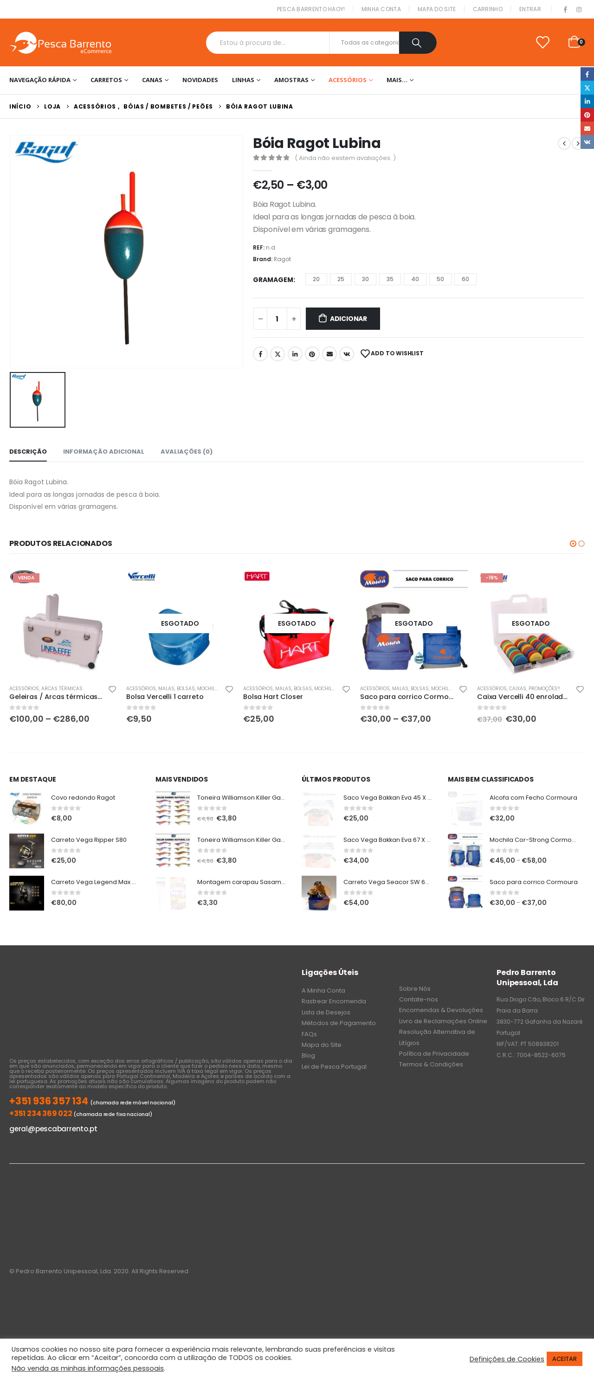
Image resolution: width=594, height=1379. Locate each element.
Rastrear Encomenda (334, 1001)
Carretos (106, 80)
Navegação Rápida (40, 80)
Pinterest (312, 353)
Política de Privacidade (434, 1053)
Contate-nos (418, 999)
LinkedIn (295, 353)
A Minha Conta (323, 990)
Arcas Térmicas (62, 688)
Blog (308, 1055)
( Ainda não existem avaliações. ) (345, 158)
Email (329, 353)
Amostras (291, 80)
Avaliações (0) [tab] (187, 451)
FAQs (309, 1034)
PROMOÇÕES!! (544, 688)
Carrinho (488, 9)
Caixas (517, 688)
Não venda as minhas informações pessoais (88, 1368)
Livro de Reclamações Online (443, 1021)
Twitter (277, 353)
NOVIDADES (200, 80)
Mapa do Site (437, 9)
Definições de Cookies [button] (507, 1359)
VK (346, 353)
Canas (152, 80)
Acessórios (348, 80)
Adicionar (348, 318)
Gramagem (273, 279)
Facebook (260, 353)
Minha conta (381, 9)
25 (340, 279)
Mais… (397, 80)
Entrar (530, 9)
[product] (63, 623)
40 (415, 279)
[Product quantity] (277, 319)
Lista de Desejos (326, 1012)
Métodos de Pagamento (339, 1023)
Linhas (243, 80)
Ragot (282, 259)
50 (440, 279)
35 (390, 279)
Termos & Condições (431, 1064)
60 (465, 279)
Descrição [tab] (28, 451)
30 (365, 279)
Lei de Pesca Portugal (334, 1066)
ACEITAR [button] (564, 1358)
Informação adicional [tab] (103, 451)
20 (316, 279)
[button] (573, 543)
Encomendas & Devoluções (441, 1010)
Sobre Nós (415, 988)
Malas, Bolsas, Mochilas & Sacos (201, 688)
